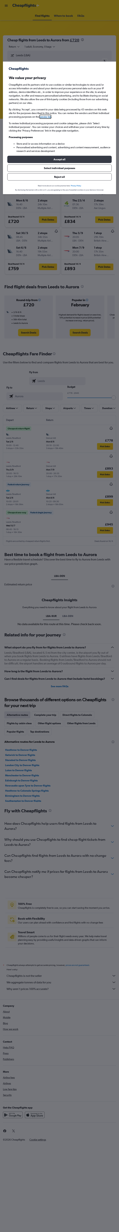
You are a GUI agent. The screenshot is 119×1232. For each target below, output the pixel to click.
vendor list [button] (45, 116)
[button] (59, 159)
